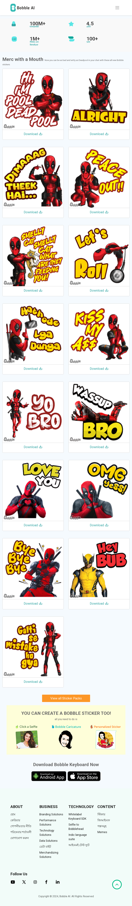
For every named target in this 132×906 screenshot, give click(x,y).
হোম (12, 814)
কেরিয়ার (15, 820)
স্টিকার (101, 814)
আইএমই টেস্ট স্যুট (78, 845)
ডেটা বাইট (45, 846)
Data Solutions (48, 840)
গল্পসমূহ (101, 826)
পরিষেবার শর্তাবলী (20, 832)
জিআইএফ (103, 820)
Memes (102, 832)
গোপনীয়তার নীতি (20, 826)
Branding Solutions (51, 814)
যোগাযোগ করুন (19, 838)
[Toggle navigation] (117, 7)
